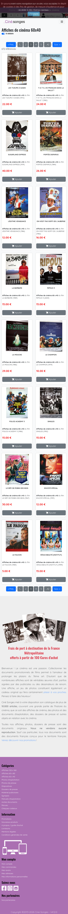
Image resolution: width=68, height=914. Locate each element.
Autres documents (9, 802)
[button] (17, 112)
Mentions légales (9, 831)
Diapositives (7, 786)
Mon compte (7, 864)
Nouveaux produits (10, 822)
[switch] (3, 34)
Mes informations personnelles (15, 876)
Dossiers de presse (10, 789)
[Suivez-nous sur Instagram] (10, 889)
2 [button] (25, 44)
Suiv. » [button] (57, 44)
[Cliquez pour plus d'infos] (17, 68)
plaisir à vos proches (55, 692)
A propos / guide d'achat (12, 825)
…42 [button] (47, 44)
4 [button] (36, 44)
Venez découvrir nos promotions (19, 740)
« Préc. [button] (11, 44)
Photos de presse (9, 783)
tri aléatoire (10, 33)
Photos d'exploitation (10, 780)
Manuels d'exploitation (11, 799)
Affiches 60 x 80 (8, 773)
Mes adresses (7, 873)
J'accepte (33, 13)
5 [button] (41, 44)
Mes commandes (9, 867)
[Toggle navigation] (62, 22)
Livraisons (6, 828)
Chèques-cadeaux (9, 808)
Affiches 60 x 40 (8, 776)
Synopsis (5, 795)
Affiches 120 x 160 (9, 770)
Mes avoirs (6, 870)
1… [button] (20, 44)
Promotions (6, 819)
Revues (5, 805)
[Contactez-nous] (15, 889)
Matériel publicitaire (10, 792)
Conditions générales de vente (14, 835)
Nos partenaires (8, 900)
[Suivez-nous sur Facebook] (4, 889)
